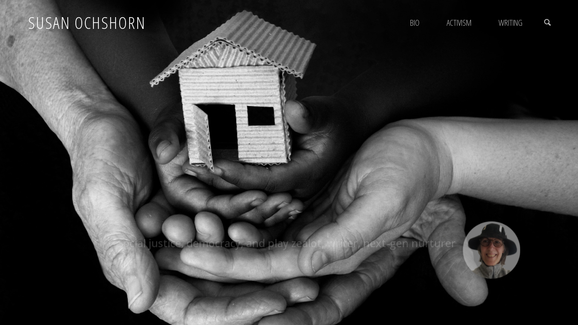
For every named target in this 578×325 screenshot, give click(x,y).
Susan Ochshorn (87, 22)
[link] (547, 23)
